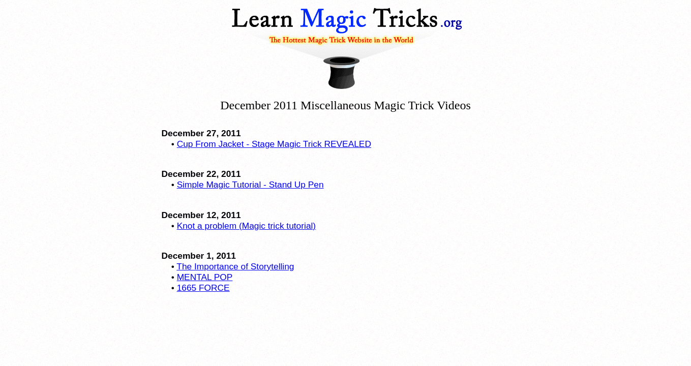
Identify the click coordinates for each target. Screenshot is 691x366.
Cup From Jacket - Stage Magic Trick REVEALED (274, 144)
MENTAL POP (205, 277)
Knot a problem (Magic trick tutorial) (246, 226)
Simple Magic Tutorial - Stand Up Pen (250, 184)
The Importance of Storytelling (235, 266)
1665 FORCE (203, 288)
